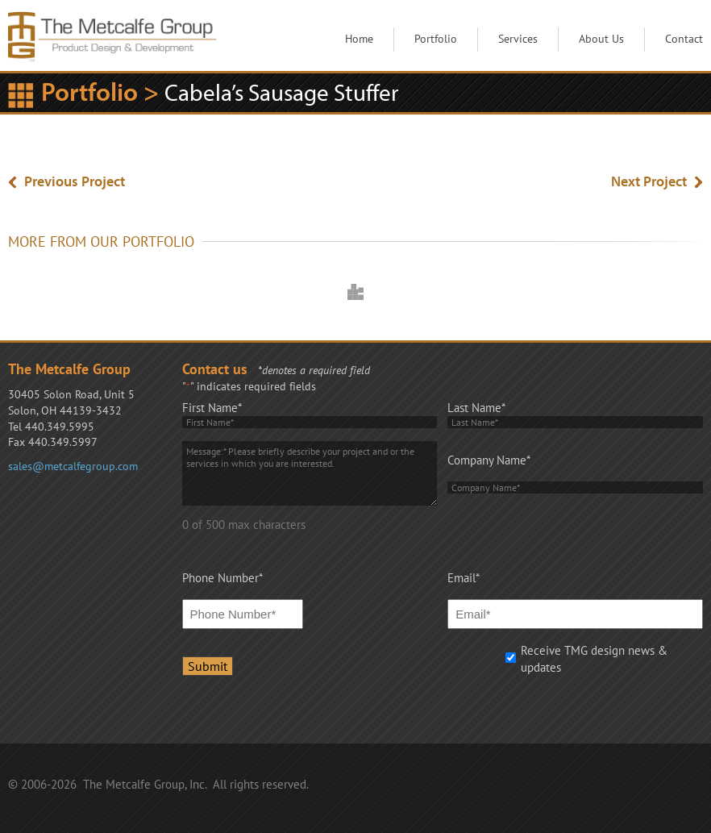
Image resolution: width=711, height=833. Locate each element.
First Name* (212, 407)
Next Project (649, 181)
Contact (684, 38)
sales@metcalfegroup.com (73, 466)
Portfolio (435, 38)
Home (359, 38)
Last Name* (476, 407)
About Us (601, 38)
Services (518, 38)
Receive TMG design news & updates (594, 659)
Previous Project (74, 181)
